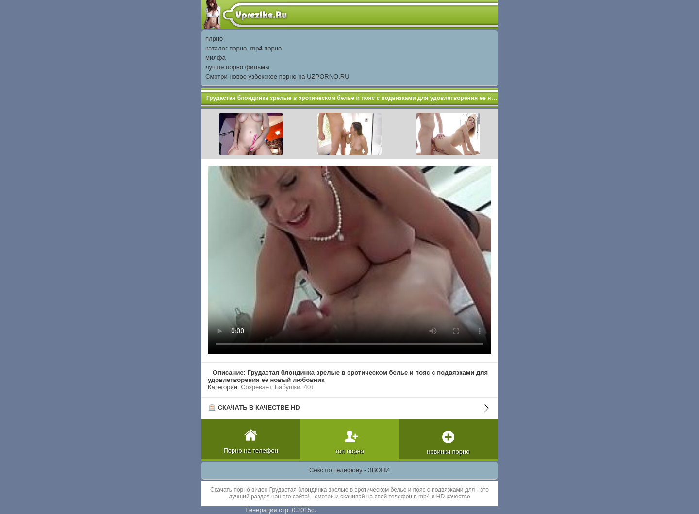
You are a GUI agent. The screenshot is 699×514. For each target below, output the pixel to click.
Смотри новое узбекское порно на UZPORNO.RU (277, 76)
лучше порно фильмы (237, 67)
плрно (214, 38)
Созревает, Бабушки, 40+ (278, 387)
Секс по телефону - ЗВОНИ (349, 470)
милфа (215, 57)
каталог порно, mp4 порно (243, 48)
